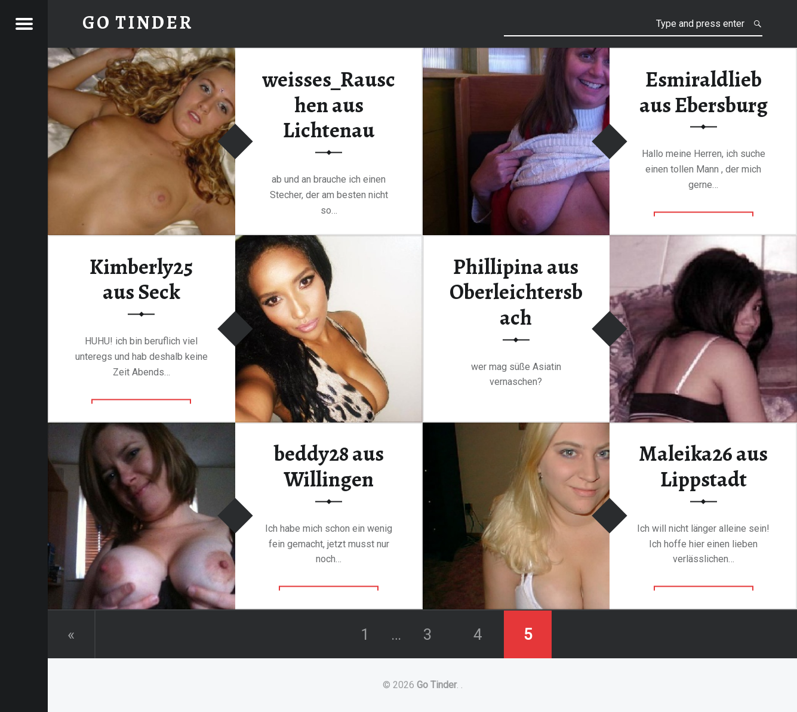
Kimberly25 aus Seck (141, 279)
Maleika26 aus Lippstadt (703, 466)
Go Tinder (437, 685)
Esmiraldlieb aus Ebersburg (703, 91)
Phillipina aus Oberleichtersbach (516, 291)
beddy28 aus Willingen (329, 466)
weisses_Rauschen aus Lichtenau (328, 104)
